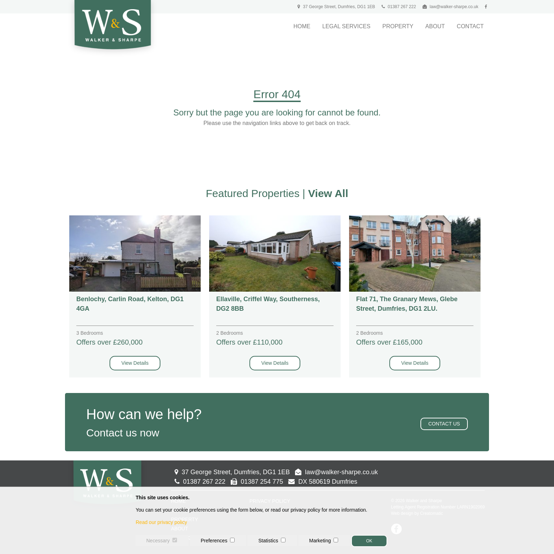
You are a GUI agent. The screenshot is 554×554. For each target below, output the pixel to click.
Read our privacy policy (161, 522)
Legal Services (346, 26)
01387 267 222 (399, 6)
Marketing (320, 540)
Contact (470, 26)
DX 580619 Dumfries (322, 481)
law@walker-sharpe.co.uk (454, 6)
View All (328, 193)
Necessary (158, 540)
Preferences (214, 540)
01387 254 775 (257, 481)
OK (369, 540)
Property (397, 26)
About (435, 26)
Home (301, 26)
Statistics (268, 540)
